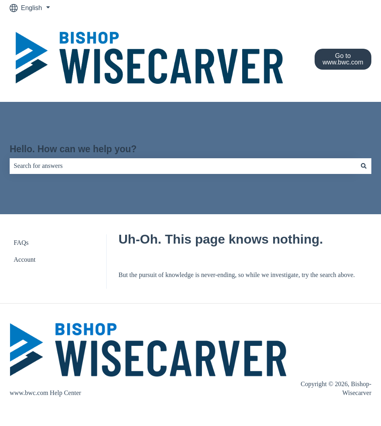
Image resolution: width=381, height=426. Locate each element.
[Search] (363, 166)
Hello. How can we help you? (73, 149)
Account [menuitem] (24, 259)
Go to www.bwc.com (343, 59)
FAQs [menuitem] (21, 242)
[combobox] (183, 166)
